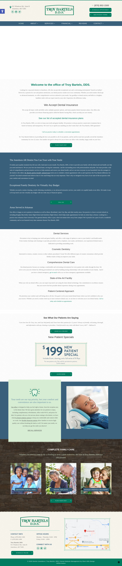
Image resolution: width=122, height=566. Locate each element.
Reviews (83, 23)
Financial (67, 23)
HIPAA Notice (61, 563)
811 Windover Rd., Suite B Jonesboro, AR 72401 (21, 7)
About (34, 23)
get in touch (53, 272)
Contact (98, 23)
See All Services (35, 430)
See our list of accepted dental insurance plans (61, 118)
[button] (2, 11)
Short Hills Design (88, 561)
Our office (14, 407)
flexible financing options (29, 420)
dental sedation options (24, 418)
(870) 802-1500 (100, 5)
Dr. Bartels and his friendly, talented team (37, 173)
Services (50, 23)
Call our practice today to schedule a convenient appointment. (61, 132)
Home (21, 23)
